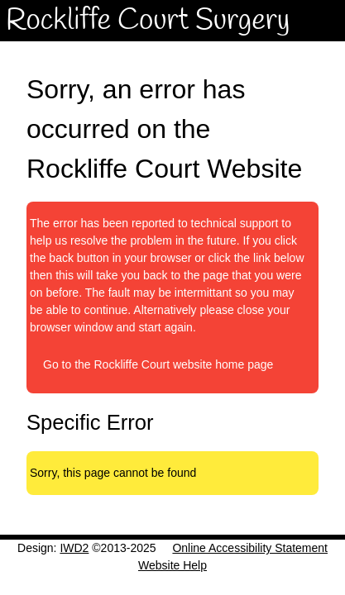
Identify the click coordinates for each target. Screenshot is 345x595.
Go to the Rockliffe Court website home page (158, 364)
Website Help (172, 565)
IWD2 (74, 548)
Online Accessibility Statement (250, 548)
